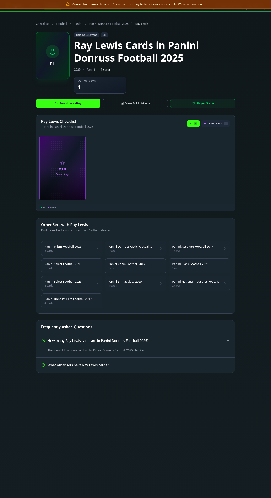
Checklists (42, 24)
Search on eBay (68, 103)
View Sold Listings (135, 103)
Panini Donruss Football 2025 (109, 24)
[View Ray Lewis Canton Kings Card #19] (62, 168)
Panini (78, 24)
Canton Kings (216, 124)
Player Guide (202, 103)
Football (61, 24)
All (193, 123)
